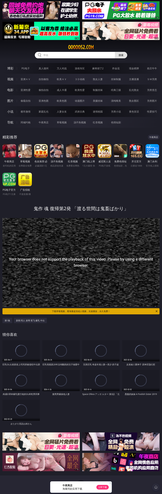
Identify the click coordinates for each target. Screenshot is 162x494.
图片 (10, 101)
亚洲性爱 (25, 90)
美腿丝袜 (98, 100)
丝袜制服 (116, 79)
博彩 (10, 68)
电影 (10, 90)
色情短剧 (116, 122)
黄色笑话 (134, 111)
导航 (10, 122)
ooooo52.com (81, 47)
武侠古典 (80, 111)
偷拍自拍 (44, 90)
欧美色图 (62, 100)
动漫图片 (80, 100)
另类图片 (152, 100)
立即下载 (102, 487)
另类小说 (116, 111)
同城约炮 (25, 122)
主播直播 (134, 79)
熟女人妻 (98, 79)
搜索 (121, 55)
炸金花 (116, 68)
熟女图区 (134, 100)
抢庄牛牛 (152, 68)
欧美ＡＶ (62, 79)
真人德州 (44, 68)
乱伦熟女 (134, 90)
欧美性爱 (80, 90)
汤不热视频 (80, 122)
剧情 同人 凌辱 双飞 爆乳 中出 (30, 320)
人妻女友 (62, 111)
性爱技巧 (152, 111)
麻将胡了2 (97, 68)
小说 (10, 111)
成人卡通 (62, 90)
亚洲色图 (44, 100)
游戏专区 (80, 68)
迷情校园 (98, 111)
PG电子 (25, 68)
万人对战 (62, 68)
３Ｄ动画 (80, 79)
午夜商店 (44, 122)
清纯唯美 (116, 100)
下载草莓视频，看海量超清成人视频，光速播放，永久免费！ (105, 311)
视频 (10, 79)
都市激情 (25, 111)
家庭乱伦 (44, 111)
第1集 (7, 320)
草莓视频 (62, 122)
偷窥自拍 (25, 100)
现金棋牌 (134, 68)
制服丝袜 (98, 90)
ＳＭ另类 (152, 79)
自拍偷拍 (44, 79)
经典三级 (116, 90)
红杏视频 (98, 122)
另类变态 (152, 90)
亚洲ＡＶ (25, 79)
